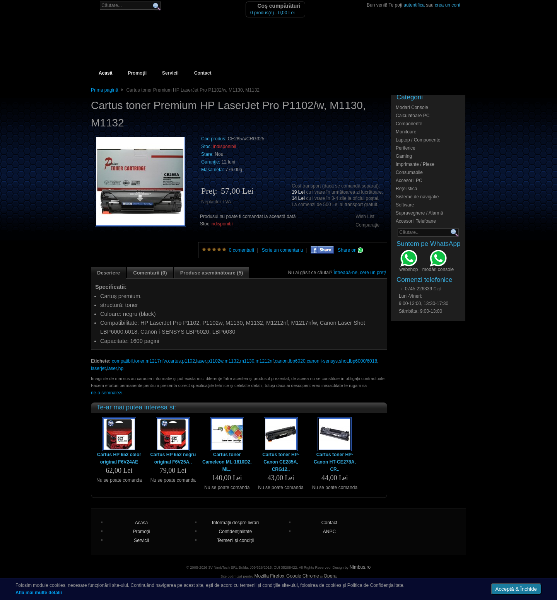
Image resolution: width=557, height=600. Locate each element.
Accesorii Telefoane (416, 221)
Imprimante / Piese (415, 164)
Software (405, 205)
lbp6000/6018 (363, 361)
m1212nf (265, 361)
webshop (408, 261)
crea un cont (447, 5)
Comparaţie (367, 225)
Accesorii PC (409, 180)
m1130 (247, 361)
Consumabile (409, 172)
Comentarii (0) (150, 273)
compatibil (122, 361)
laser (201, 361)
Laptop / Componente (418, 140)
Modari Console (412, 107)
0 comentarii (241, 250)
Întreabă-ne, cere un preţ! (360, 272)
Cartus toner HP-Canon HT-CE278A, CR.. (335, 462)
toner (139, 361)
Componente (409, 123)
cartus (174, 361)
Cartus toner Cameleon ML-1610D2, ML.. (226, 462)
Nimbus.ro (360, 567)
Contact (203, 73)
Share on (350, 250)
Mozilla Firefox (269, 576)
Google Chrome (302, 576)
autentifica (414, 5)
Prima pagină (104, 90)
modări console (438, 261)
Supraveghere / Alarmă (419, 213)
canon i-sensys (322, 361)
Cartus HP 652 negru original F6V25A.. (173, 458)
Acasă (105, 73)
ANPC (329, 531)
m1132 (232, 361)
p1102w (215, 361)
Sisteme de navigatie (417, 196)
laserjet (98, 368)
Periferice (405, 148)
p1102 (188, 361)
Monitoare (406, 132)
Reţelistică (406, 188)
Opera (330, 576)
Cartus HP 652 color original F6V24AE (119, 458)
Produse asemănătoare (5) (211, 273)
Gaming (404, 156)
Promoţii (137, 73)
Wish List (364, 216)
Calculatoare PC (412, 115)
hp (120, 368)
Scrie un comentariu (282, 250)
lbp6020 (297, 361)
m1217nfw (156, 361)
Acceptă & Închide (516, 589)
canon (281, 361)
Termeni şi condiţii (235, 540)
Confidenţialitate (235, 531)
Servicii (170, 73)
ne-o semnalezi (106, 392)
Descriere (108, 273)
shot (343, 361)
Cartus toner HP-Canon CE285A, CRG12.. (280, 462)
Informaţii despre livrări (235, 522)
